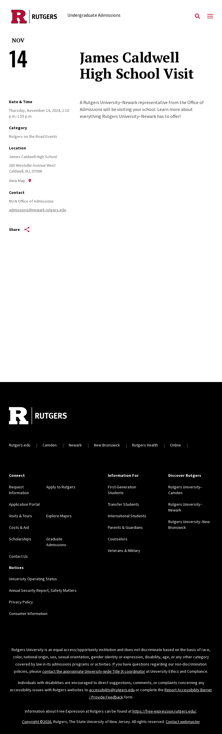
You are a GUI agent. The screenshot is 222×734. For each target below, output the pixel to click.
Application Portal (24, 504)
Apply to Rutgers (60, 487)
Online (175, 445)
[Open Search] (197, 16)
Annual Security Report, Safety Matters (43, 590)
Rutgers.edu (19, 445)
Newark (75, 445)
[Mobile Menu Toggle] (210, 16)
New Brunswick (107, 445)
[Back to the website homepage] (34, 16)
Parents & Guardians (125, 527)
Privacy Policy (21, 602)
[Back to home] (47, 416)
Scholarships (20, 539)
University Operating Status (33, 578)
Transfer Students (123, 504)
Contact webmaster (183, 721)
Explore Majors (59, 515)
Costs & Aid (19, 527)
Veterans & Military (124, 550)
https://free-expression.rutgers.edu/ (164, 711)
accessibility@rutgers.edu (112, 689)
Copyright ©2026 (36, 721)
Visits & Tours (20, 515)
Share (19, 229)
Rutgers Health (145, 445)
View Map (20, 180)
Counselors (117, 539)
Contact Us (18, 556)
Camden (49, 445)
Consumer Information (28, 613)
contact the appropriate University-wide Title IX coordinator (93, 671)
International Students (127, 515)
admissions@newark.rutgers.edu (37, 209)
